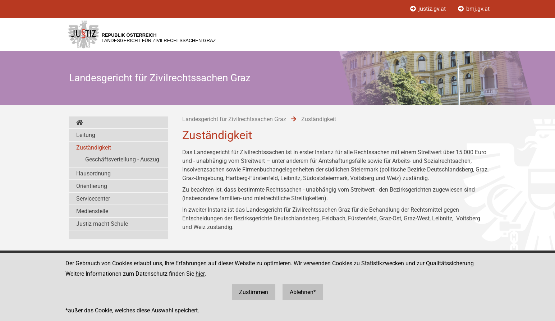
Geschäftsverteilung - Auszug (122, 159)
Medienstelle (92, 211)
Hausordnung (93, 173)
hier (200, 273)
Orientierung (91, 186)
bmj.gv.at (474, 8)
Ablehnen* (303, 292)
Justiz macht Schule (102, 223)
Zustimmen (253, 292)
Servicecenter (93, 198)
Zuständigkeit (93, 147)
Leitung (85, 135)
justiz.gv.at (428, 8)
